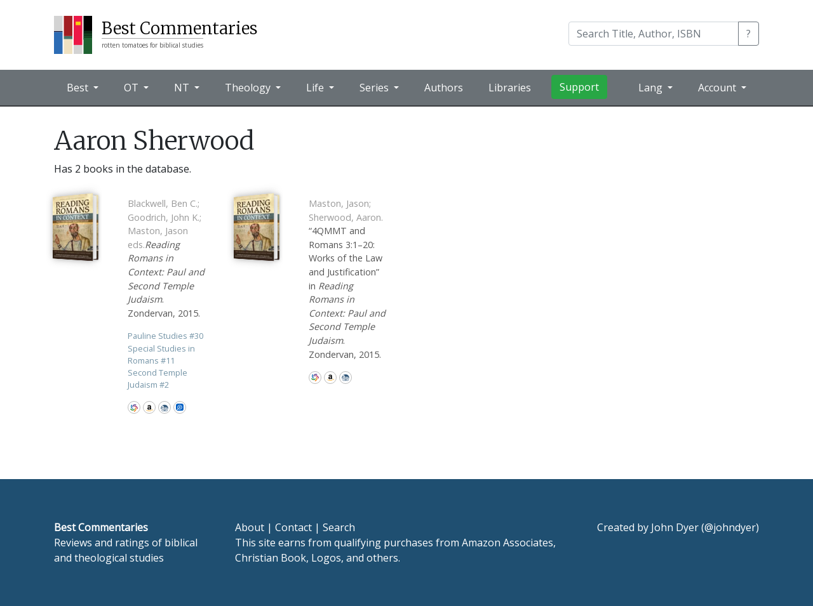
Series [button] (375, 88)
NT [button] (183, 88)
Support (579, 87)
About (249, 527)
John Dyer (675, 527)
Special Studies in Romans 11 (161, 354)
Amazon (149, 407)
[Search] (653, 34)
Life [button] (316, 88)
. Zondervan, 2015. (166, 258)
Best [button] (79, 88)
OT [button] (132, 88)
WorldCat (134, 407)
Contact (293, 527)
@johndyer (730, 527)
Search (339, 527)
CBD (164, 407)
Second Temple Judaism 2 (157, 378)
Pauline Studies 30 (165, 335)
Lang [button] (651, 88)
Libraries (509, 88)
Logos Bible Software (179, 407)
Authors (443, 88)
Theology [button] (249, 88)
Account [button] (718, 88)
